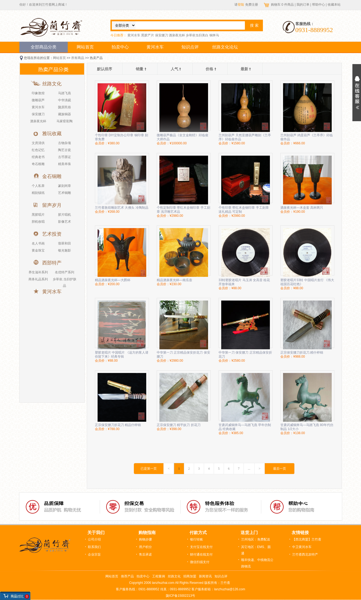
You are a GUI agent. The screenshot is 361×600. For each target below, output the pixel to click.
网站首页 (85, 47)
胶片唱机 (64, 215)
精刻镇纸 (38, 193)
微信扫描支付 (199, 562)
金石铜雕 (52, 176)
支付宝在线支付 (201, 547)
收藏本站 (334, 4)
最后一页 (279, 468)
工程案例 (158, 576)
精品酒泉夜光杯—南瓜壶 (174, 280)
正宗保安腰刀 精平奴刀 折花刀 (179, 425)
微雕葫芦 (38, 100)
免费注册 (251, 4)
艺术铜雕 (64, 193)
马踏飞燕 (64, 93)
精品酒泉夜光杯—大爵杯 (112, 280)
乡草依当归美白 (197, 35)
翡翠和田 (64, 243)
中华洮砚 (64, 100)
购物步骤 (145, 539)
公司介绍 (94, 539)
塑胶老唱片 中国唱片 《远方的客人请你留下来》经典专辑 (121, 354)
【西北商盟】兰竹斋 (306, 539)
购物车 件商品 (283, 4)
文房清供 (38, 143)
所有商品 (77, 58)
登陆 (241, 4)
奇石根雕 (38, 164)
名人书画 (38, 243)
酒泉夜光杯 (177, 35)
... (249, 468)
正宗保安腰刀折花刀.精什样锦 (301, 352)
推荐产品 (127, 576)
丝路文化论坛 (225, 47)
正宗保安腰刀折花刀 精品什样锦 (118, 425)
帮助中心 (318, 4)
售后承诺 (145, 554)
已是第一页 (149, 468)
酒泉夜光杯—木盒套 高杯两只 (301, 208)
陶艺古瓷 (64, 150)
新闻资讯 (205, 576)
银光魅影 (64, 250)
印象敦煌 (38, 93)
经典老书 (38, 157)
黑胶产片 (147, 35)
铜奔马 (214, 35)
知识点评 (190, 47)
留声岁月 (52, 205)
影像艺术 (64, 222)
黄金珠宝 (38, 250)
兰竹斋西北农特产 (305, 554)
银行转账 (196, 539)
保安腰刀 (161, 35)
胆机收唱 (38, 222)
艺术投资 (52, 234)
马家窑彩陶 (64, 121)
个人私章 (38, 186)
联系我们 (94, 547)
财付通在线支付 (201, 554)
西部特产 (52, 263)
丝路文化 (52, 83)
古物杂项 (64, 143)
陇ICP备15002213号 (180, 596)
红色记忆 (38, 150)
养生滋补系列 (38, 272)
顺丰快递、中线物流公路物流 (257, 563)
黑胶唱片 (38, 215)
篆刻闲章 (64, 186)
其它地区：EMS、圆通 (256, 550)
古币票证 (64, 157)
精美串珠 (64, 164)
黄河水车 (133, 35)
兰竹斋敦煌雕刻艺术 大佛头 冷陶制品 (121, 208)
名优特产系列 (64, 272)
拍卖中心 (120, 47)
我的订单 (302, 4)
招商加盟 (189, 576)
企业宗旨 (94, 554)
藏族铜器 (64, 114)
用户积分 (145, 547)
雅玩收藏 (52, 133)
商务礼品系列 (38, 279)
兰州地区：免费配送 (255, 539)
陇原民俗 (64, 107)
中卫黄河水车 (302, 547)
